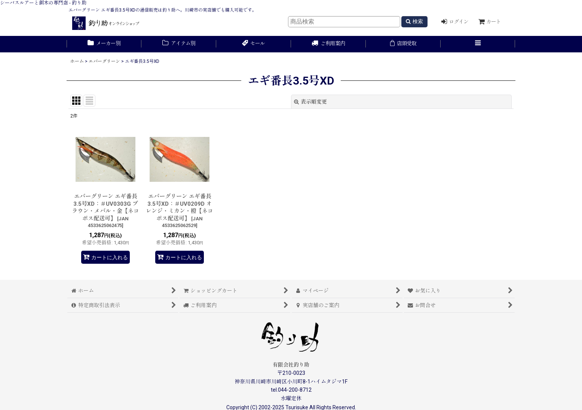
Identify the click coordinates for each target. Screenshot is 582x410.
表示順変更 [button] (310, 102)
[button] (478, 44)
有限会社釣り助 (291, 365)
